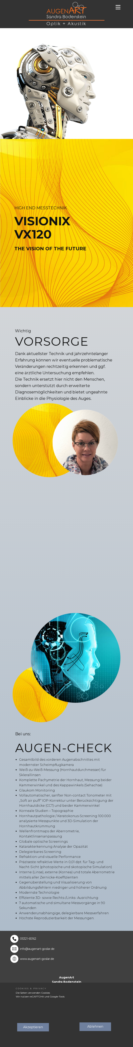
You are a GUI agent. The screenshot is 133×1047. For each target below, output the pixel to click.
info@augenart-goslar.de (37, 949)
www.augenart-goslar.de (37, 959)
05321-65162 (28, 938)
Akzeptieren (33, 1027)
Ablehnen (95, 1026)
